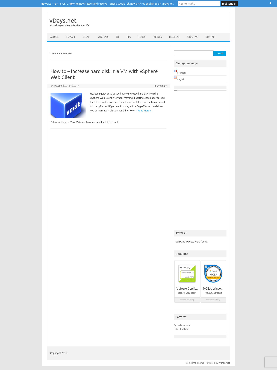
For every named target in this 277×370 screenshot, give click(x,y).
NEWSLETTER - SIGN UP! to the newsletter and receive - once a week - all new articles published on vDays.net (107, 3)
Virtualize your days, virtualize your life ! (70, 25)
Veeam (86, 37)
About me (192, 37)
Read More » (144, 110)
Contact (211, 37)
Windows (103, 37)
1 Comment (161, 85)
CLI (117, 37)
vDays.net (62, 20)
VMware (70, 37)
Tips (128, 37)
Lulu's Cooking (181, 329)
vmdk (115, 122)
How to (65, 122)
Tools (141, 37)
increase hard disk (101, 122)
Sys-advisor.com (182, 325)
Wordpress (224, 363)
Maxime (58, 85)
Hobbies (157, 37)
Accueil (54, 37)
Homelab (174, 37)
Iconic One (191, 363)
